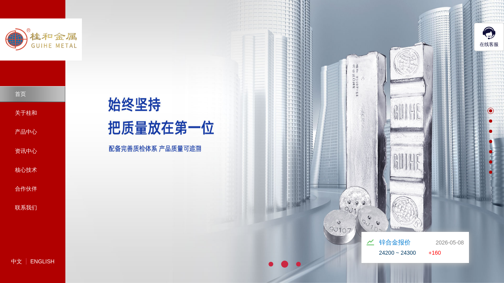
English (42, 261)
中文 (16, 261)
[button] (490, 111)
